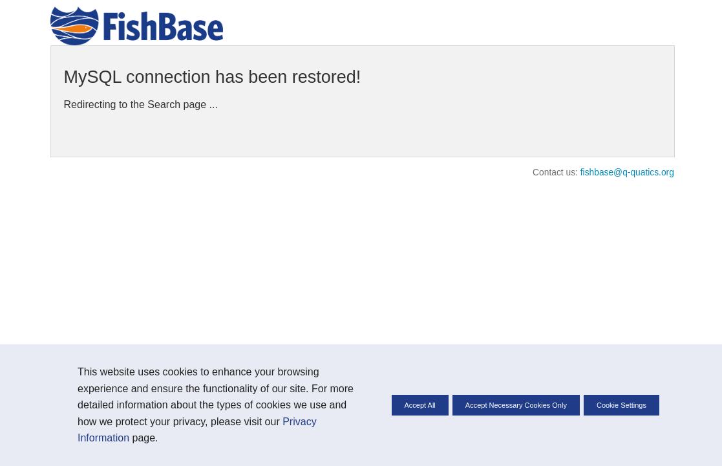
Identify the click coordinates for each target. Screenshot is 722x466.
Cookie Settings (621, 405)
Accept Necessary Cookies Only (516, 405)
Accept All (420, 405)
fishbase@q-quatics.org (627, 172)
